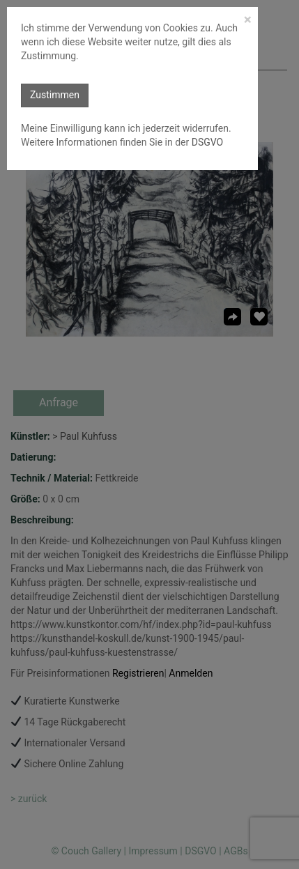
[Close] (248, 20)
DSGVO (206, 142)
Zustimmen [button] (54, 94)
